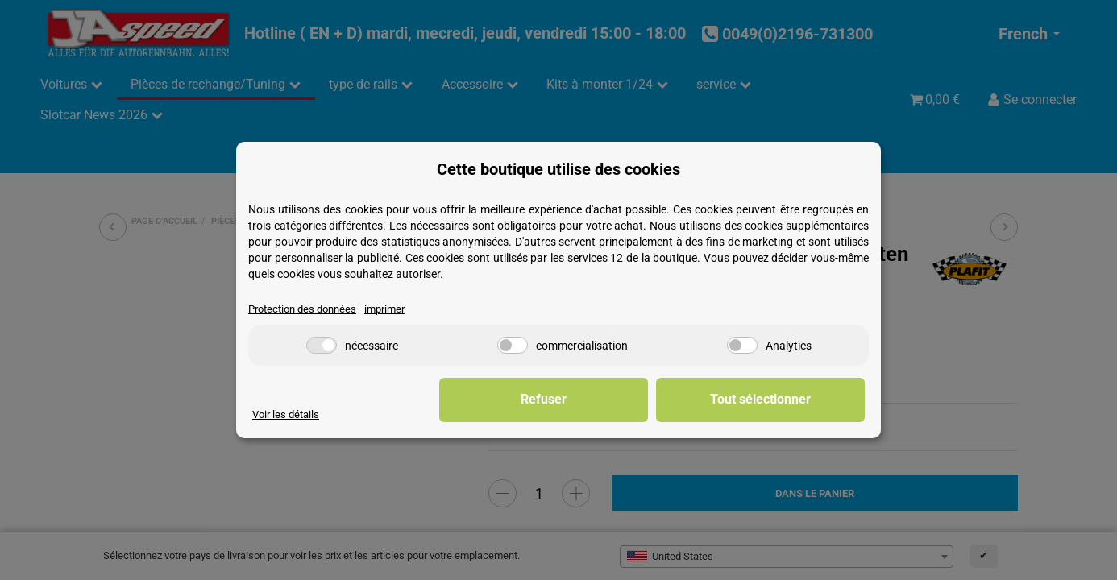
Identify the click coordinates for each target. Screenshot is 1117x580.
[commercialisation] (512, 345)
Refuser (615, 399)
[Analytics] (742, 345)
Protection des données (302, 309)
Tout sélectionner (784, 399)
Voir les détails (285, 414)
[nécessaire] (321, 345)
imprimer (384, 309)
